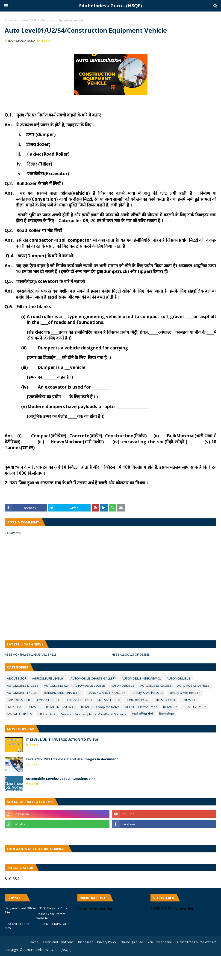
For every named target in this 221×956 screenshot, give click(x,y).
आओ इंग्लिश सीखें (142, 714)
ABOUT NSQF (16, 678)
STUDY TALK (46, 714)
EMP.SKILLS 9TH (108, 700)
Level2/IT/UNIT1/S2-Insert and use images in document (72, 759)
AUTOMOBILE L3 (122, 685)
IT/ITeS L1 (188, 700)
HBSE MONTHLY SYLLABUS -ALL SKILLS (31, 654)
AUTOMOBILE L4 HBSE (193, 685)
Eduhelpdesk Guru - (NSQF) (110, 6)
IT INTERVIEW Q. (137, 700)
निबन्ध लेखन (166, 714)
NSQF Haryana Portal (53, 908)
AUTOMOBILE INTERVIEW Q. (141, 678)
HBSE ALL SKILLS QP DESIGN (131, 654)
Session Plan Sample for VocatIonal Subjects (93, 714)
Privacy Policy (106, 942)
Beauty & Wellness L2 (147, 693)
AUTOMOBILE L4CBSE (22, 693)
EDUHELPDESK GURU (21, 41)
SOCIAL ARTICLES (19, 714)
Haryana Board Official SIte (20, 910)
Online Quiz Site (132, 942)
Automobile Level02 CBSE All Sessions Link (61, 778)
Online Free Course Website (196, 942)
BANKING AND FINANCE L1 (63, 693)
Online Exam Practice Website (51, 916)
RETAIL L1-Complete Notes (100, 707)
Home (9, 20)
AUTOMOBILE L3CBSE (155, 685)
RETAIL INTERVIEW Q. (60, 707)
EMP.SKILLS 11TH (49, 700)
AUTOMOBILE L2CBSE (89, 685)
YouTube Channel (160, 942)
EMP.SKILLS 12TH (79, 700)
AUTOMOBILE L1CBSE (22, 685)
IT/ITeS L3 (33, 707)
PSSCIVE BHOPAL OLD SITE (54, 926)
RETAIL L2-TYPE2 (194, 707)
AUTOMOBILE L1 (178, 678)
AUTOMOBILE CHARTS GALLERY (93, 678)
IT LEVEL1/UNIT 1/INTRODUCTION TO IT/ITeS (62, 739)
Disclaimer (85, 942)
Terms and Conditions (58, 942)
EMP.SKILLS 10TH (19, 700)
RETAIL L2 (170, 707)
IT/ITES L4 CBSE (165, 700)
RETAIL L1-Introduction (141, 707)
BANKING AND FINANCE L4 (107, 693)
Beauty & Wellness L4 (184, 693)
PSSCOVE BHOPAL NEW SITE (17, 926)
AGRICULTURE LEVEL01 (48, 678)
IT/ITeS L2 (14, 707)
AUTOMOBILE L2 (56, 685)
